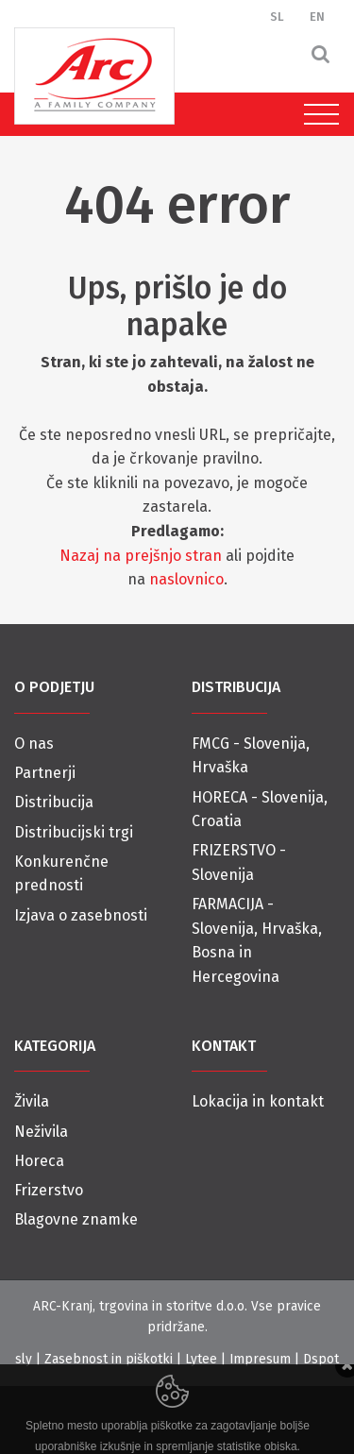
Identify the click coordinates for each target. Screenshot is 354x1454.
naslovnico (186, 579)
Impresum (260, 1359)
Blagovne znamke (76, 1219)
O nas (34, 743)
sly (23, 1359)
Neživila (41, 1132)
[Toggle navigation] (317, 114)
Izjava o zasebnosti (80, 915)
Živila (31, 1101)
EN (317, 16)
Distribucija (53, 802)
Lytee (201, 1359)
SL (277, 16)
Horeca (39, 1161)
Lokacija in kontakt (258, 1101)
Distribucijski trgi (73, 832)
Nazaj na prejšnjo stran (140, 556)
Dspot (321, 1359)
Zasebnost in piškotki (108, 1359)
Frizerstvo (48, 1190)
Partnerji (45, 773)
